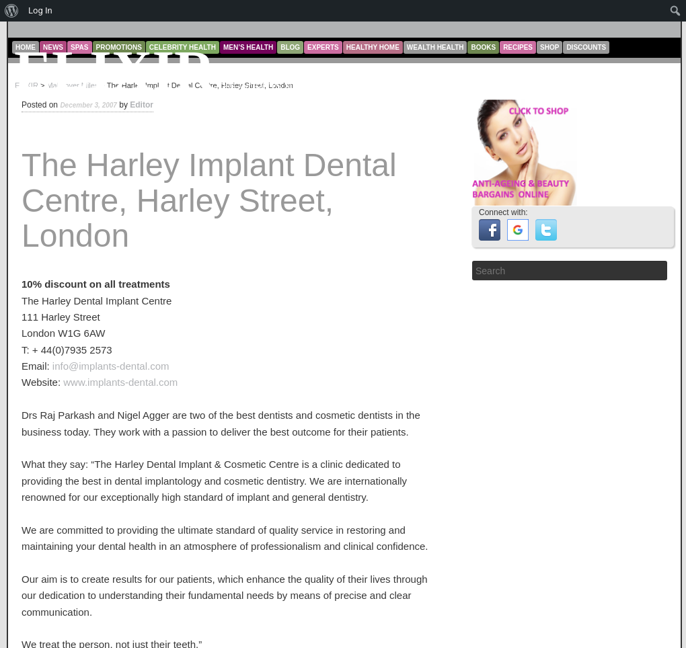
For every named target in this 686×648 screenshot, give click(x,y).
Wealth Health (435, 47)
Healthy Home (372, 47)
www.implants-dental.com (120, 382)
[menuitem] (12, 11)
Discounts (586, 47)
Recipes (518, 47)
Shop (549, 47)
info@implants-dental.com (110, 366)
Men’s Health (248, 47)
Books (483, 47)
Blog (290, 47)
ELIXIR (114, 71)
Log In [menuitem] (40, 10)
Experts (323, 47)
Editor (141, 105)
